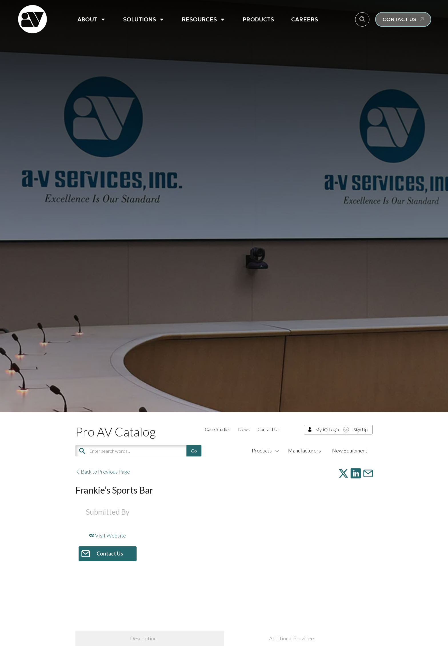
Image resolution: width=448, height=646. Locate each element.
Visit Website (107, 535)
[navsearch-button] (362, 19)
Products (258, 19)
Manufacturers (304, 450)
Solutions (144, 19)
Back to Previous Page (102, 471)
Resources (203, 19)
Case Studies (217, 429)
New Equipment (349, 450)
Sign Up (360, 429)
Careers (304, 19)
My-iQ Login (327, 429)
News (244, 429)
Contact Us (268, 429)
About (91, 19)
